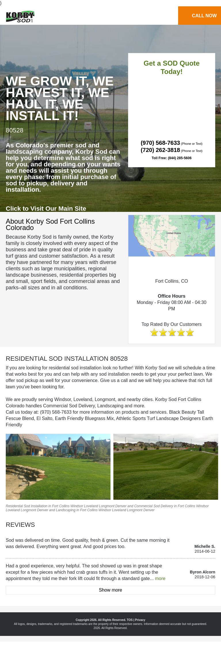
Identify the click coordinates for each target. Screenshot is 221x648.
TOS (130, 620)
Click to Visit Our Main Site (46, 208)
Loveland (91, 506)
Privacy (140, 620)
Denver (121, 506)
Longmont (106, 506)
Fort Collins (61, 506)
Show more (110, 590)
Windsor (77, 506)
